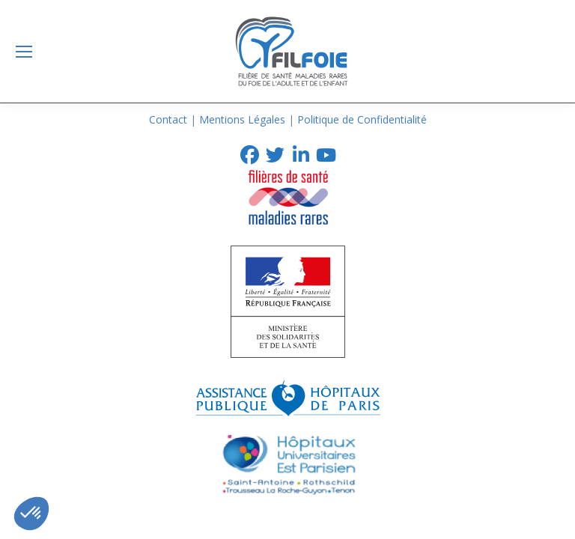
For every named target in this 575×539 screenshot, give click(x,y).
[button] (31, 514)
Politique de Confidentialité (362, 119)
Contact (168, 119)
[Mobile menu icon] (24, 52)
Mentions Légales (242, 119)
